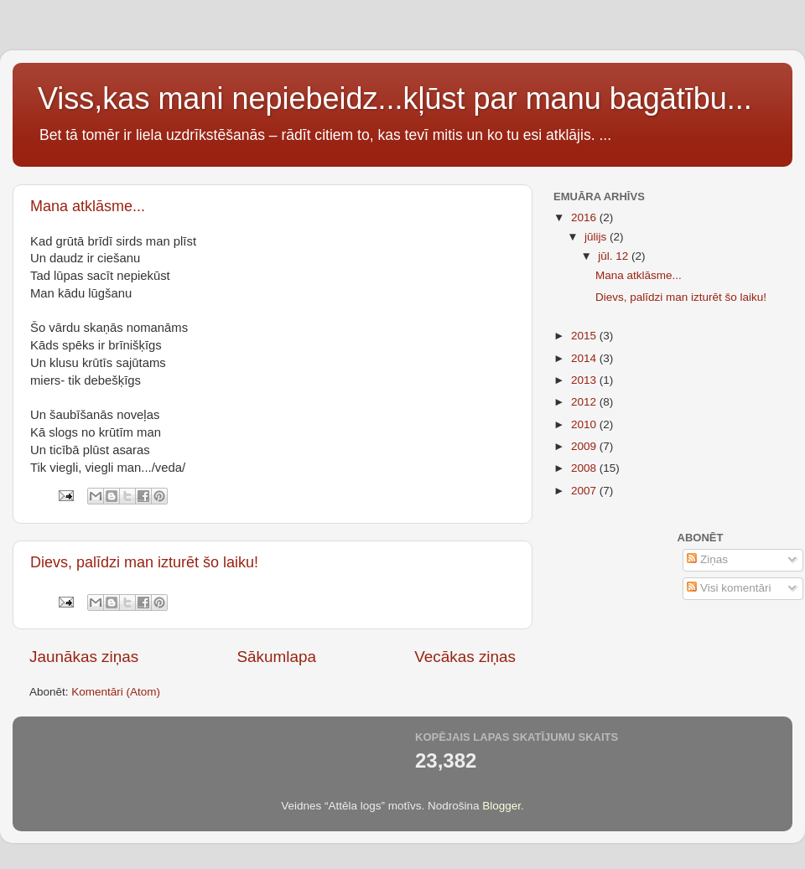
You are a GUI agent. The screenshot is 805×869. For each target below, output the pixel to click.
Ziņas (707, 559)
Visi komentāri (729, 588)
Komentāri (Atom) (115, 691)
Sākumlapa (276, 656)
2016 (585, 217)
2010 (585, 424)
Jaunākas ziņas (83, 656)
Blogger (501, 805)
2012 (585, 402)
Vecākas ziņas (465, 656)
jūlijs (597, 236)
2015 (585, 335)
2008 (585, 468)
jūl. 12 (614, 256)
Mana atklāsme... (87, 206)
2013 (585, 380)
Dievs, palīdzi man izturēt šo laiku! (144, 562)
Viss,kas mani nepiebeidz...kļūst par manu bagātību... (395, 98)
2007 (585, 490)
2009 (585, 446)
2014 (585, 358)
